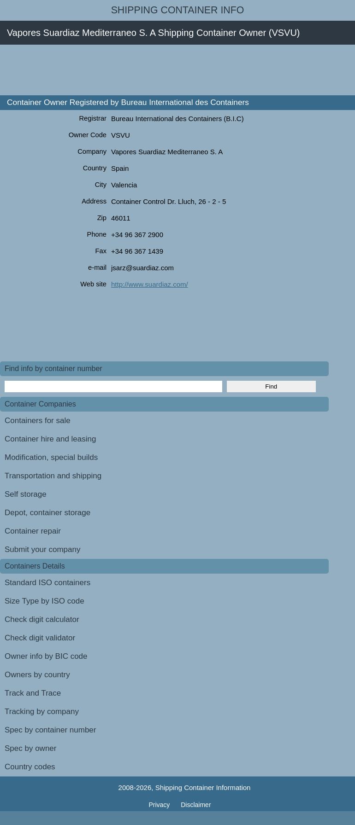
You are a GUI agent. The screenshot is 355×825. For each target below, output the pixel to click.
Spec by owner (30, 748)
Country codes (30, 766)
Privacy (160, 804)
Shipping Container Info (177, 10)
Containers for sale (38, 420)
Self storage (26, 494)
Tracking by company (42, 711)
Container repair (33, 531)
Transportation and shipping (53, 475)
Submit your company (42, 549)
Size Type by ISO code (44, 601)
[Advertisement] (168, 70)
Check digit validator (40, 637)
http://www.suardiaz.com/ (149, 284)
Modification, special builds (51, 457)
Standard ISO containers (47, 582)
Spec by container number (50, 730)
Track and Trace (33, 693)
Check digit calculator (42, 619)
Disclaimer (196, 804)
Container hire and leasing (50, 439)
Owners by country (37, 674)
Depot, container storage (47, 512)
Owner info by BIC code (46, 656)
